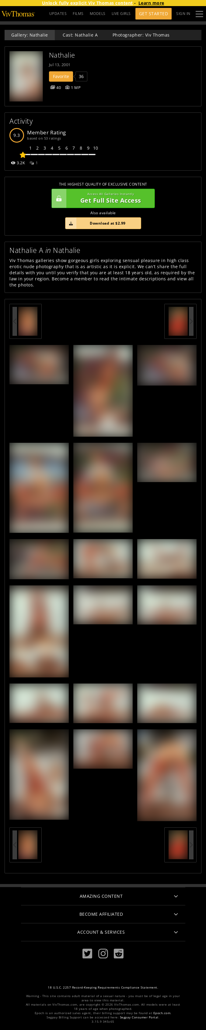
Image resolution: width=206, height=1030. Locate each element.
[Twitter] (87, 953)
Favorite (61, 76)
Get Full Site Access (102, 198)
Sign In (183, 13)
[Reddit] (119, 953)
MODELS (98, 13)
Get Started (153, 13)
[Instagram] (103, 953)
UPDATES (58, 13)
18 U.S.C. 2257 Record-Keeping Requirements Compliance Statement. (103, 987)
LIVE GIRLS (121, 13)
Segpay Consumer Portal (139, 1017)
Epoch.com (162, 1013)
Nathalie (62, 55)
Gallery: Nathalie (29, 35)
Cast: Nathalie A (80, 35)
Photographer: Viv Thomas (141, 35)
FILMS (78, 13)
